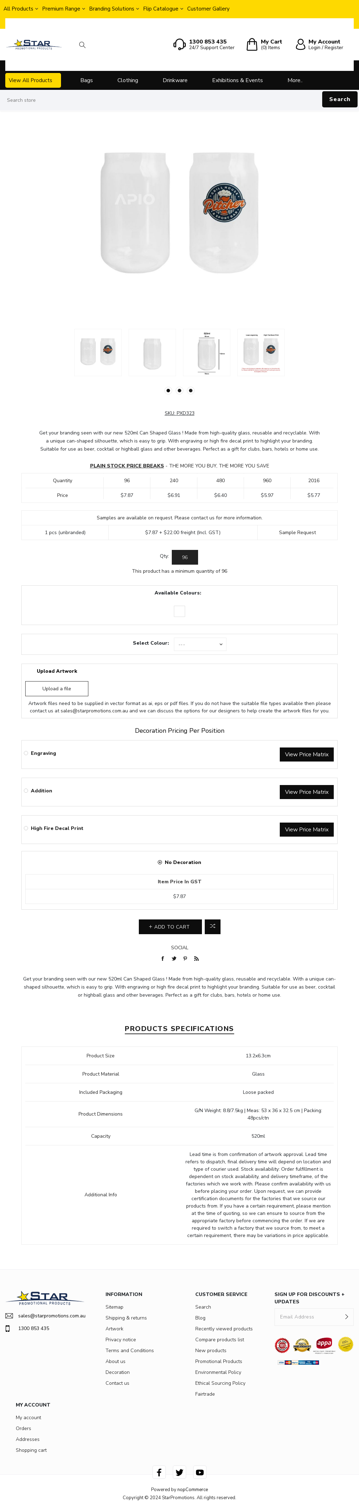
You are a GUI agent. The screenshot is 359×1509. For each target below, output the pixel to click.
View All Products (30, 80)
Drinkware (175, 80)
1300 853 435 (27, 1328)
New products (210, 1350)
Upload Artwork (57, 671)
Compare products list (219, 1339)
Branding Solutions (111, 8)
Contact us (117, 1383)
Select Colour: (151, 643)
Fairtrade (205, 1394)
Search (340, 99)
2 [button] (179, 390)
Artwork (114, 1328)
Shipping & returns (126, 1318)
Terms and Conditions (130, 1350)
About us (116, 1361)
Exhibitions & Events (237, 80)
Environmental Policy (218, 1372)
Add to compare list (213, 926)
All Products (18, 8)
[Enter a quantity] (185, 557)
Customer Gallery (208, 8)
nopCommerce (192, 1490)
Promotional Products (218, 1361)
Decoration (118, 1372)
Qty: (164, 556)
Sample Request (297, 532)
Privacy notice (121, 1339)
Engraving (43, 753)
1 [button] (168, 390)
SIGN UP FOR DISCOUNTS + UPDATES (310, 1298)
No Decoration (183, 862)
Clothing (127, 80)
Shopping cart (31, 1450)
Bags (86, 80)
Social (179, 947)
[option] (98, 352)
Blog (200, 1318)
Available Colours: (178, 593)
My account (28, 1417)
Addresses (28, 1439)
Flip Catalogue (160, 8)
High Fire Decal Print (57, 828)
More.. (295, 80)
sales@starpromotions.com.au (94, 710)
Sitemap (114, 1307)
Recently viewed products (224, 1328)
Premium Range (61, 8)
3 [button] (190, 390)
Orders (23, 1428)
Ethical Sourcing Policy (220, 1383)
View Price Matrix (306, 754)
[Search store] (179, 100)
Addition (41, 790)
